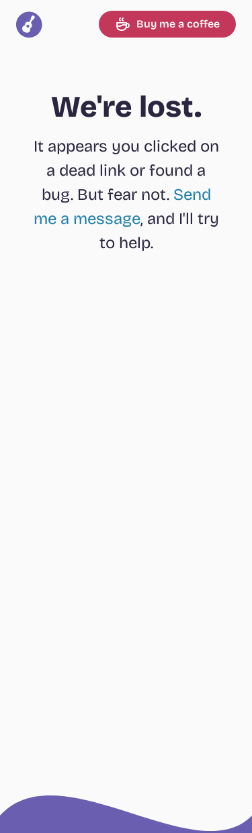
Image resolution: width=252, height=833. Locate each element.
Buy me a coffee (167, 24)
